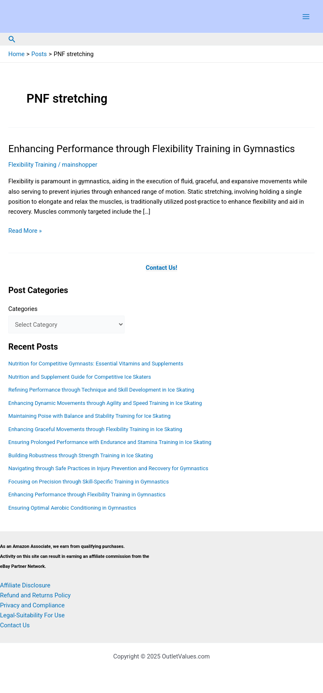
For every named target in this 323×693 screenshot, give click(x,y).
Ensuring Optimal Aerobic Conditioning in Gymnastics (72, 508)
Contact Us (15, 625)
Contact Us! (161, 267)
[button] (12, 39)
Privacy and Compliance (32, 605)
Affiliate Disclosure (25, 585)
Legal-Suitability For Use (32, 615)
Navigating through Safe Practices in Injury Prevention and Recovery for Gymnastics (108, 468)
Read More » (25, 231)
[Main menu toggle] (306, 16)
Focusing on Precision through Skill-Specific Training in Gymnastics (88, 481)
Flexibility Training (32, 164)
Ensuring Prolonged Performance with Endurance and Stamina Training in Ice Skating (109, 442)
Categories (22, 309)
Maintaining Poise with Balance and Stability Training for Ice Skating (89, 416)
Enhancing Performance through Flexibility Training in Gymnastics (151, 149)
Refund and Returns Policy (35, 595)
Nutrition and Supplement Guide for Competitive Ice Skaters (79, 377)
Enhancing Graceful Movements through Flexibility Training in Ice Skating (95, 429)
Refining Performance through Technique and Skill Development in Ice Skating (101, 390)
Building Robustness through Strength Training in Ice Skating (80, 455)
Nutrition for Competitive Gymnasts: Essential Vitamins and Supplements (95, 363)
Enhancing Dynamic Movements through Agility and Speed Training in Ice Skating (105, 403)
